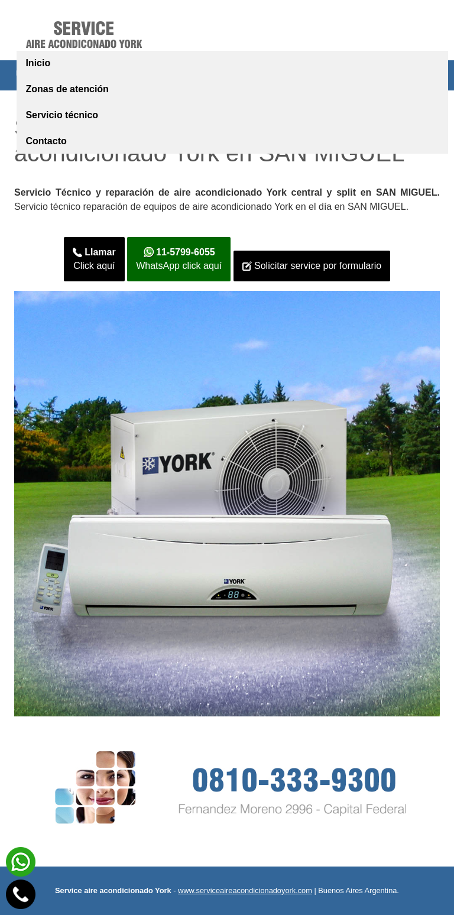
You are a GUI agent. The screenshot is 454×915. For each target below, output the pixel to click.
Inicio (37, 63)
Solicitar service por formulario (312, 266)
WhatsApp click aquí (179, 259)
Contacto (45, 141)
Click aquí (94, 259)
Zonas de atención (66, 89)
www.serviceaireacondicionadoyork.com (245, 890)
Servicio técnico (61, 115)
